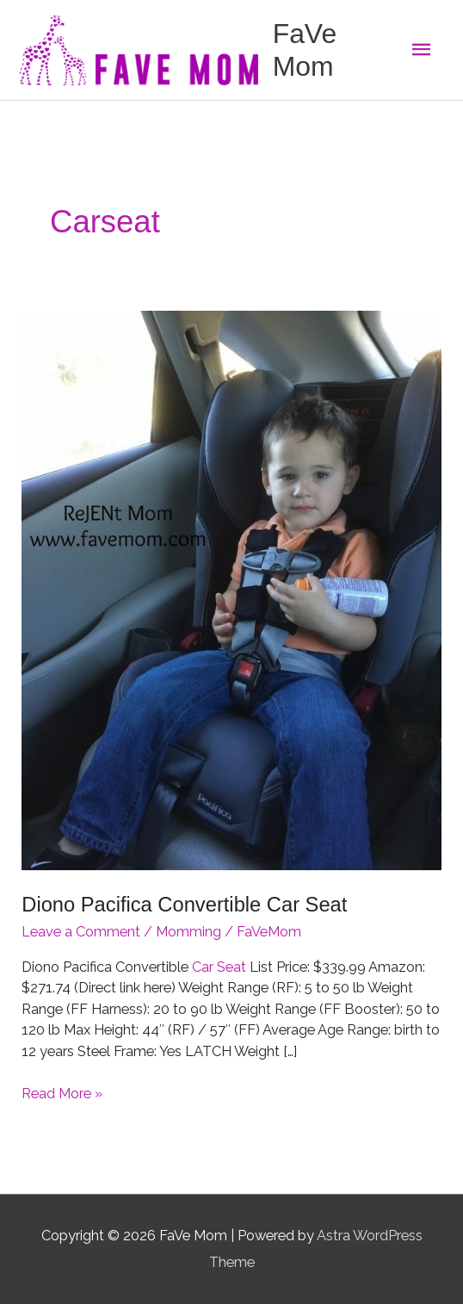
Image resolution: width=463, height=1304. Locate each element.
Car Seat (219, 967)
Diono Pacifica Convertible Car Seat (184, 904)
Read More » (62, 1094)
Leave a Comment (81, 932)
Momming (188, 932)
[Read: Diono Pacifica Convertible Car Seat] (231, 590)
